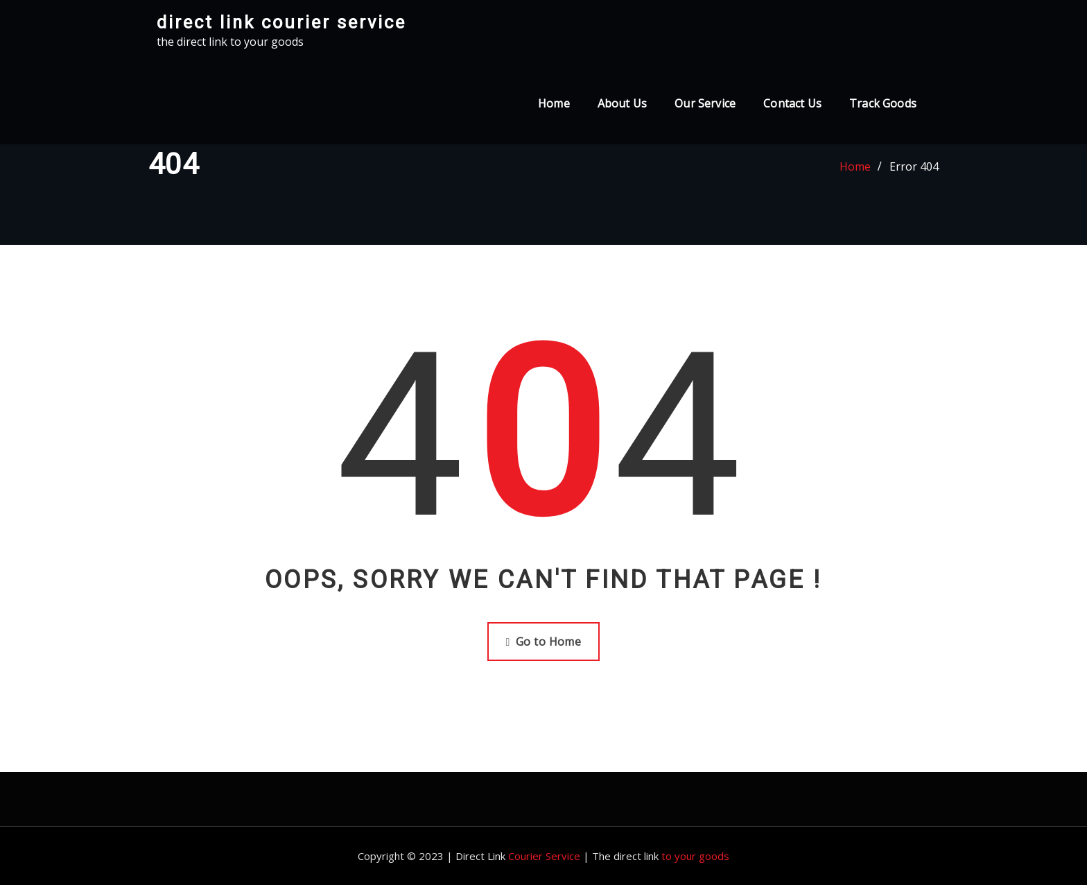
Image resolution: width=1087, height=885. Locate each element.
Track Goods (882, 103)
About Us (622, 103)
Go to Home (544, 641)
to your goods (695, 856)
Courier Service (544, 856)
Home (554, 103)
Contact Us (792, 103)
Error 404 (914, 166)
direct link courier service (281, 22)
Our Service (705, 103)
